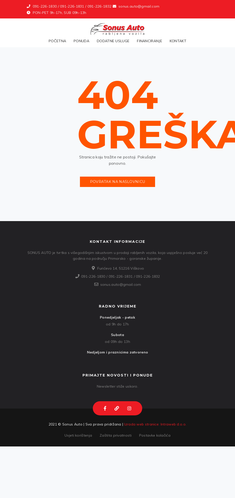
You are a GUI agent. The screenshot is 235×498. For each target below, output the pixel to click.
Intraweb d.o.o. (174, 424)
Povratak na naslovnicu (117, 181)
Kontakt (178, 41)
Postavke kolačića (154, 435)
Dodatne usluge (113, 41)
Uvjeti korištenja (78, 435)
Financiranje (149, 41)
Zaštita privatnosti (116, 435)
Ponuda (81, 41)
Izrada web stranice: (141, 424)
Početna (57, 41)
